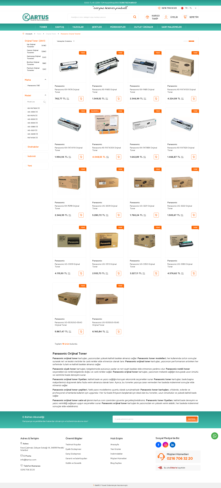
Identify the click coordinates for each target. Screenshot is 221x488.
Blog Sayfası (116, 463)
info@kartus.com (28, 460)
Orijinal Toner (35, 41)
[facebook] (158, 445)
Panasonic (60, 86)
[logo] (37, 17)
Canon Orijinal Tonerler (36, 51)
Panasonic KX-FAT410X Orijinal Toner (181, 90)
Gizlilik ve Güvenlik (73, 463)
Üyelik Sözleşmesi (73, 449)
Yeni (28, 165)
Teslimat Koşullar (73, 444)
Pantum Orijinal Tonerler (36, 69)
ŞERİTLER (97, 27)
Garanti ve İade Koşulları (76, 458)
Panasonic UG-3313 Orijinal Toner (104, 265)
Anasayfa (115, 444)
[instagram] (165, 445)
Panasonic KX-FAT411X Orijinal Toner (68, 149)
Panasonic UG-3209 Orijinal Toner (104, 207)
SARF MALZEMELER (172, 27)
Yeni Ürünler (116, 449)
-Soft (96, 485)
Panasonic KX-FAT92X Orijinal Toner (180, 149)
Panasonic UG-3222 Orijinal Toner (179, 207)
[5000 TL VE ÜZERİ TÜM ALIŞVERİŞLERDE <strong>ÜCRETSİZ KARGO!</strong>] (110, 3)
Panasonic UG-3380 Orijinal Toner (179, 265)
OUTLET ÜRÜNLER (143, 27)
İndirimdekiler (117, 454)
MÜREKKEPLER (118, 27)
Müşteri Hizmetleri (119, 458)
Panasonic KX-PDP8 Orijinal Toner (67, 207)
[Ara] (135, 17)
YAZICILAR (78, 27)
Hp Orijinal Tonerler (36, 45)
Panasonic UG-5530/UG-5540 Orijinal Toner (68, 323)
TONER (43, 27)
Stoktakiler (32, 147)
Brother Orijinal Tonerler (36, 63)
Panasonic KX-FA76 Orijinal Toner (67, 90)
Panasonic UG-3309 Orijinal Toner (67, 265)
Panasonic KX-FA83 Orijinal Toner (104, 90)
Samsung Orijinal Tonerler (36, 57)
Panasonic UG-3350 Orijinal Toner (142, 265)
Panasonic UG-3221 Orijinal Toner (142, 207)
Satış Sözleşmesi (73, 454)
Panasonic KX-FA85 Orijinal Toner (142, 90)
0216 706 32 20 (27, 470)
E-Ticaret (103, 485)
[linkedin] (172, 445)
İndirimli (30, 156)
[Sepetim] (190, 17)
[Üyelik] (170, 17)
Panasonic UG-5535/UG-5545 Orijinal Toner (105, 323)
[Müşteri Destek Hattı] (167, 8)
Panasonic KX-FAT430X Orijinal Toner (106, 149)
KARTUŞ (59, 27)
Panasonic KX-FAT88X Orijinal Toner (143, 149)
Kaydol (191, 419)
